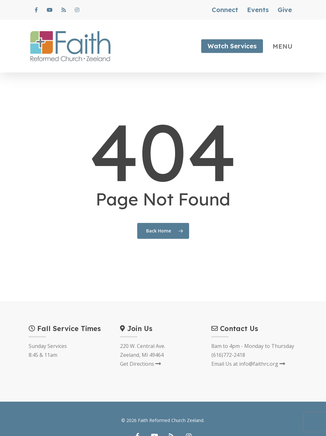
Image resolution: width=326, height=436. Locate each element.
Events (258, 9)
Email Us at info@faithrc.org (248, 363)
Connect (225, 9)
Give (285, 9)
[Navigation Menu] (285, 46)
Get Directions (140, 363)
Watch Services (232, 46)
